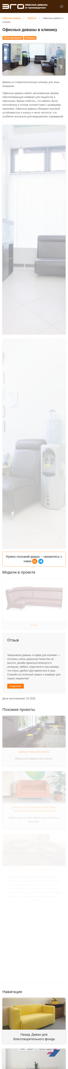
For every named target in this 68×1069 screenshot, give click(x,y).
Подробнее (15, 666)
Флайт (34, 605)
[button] (62, 6)
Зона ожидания (13, 37)
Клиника (30, 37)
